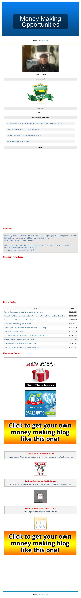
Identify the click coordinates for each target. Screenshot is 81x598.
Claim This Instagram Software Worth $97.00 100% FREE (23, 347)
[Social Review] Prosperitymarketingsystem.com (20, 343)
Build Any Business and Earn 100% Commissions (23, 129)
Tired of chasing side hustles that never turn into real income (24, 312)
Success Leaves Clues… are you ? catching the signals (22, 320)
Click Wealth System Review (13, 331)
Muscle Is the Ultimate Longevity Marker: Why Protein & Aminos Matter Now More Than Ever (34, 316)
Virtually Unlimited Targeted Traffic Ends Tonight (19, 339)
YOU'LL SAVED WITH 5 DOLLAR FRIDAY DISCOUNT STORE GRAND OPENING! (34, 123)
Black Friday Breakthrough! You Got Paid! (17, 324)
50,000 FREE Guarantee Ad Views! (18, 141)
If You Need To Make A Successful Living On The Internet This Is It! (26, 335)
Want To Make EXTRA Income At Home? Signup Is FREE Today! (25, 328)
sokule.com (44, 41)
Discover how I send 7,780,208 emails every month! (24, 135)
